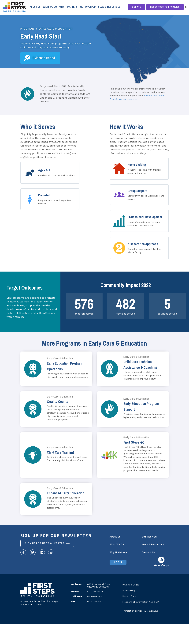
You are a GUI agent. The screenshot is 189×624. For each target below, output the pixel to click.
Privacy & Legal (130, 584)
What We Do (50, 7)
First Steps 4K (133, 442)
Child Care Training (60, 452)
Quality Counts (57, 401)
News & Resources (109, 7)
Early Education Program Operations (64, 366)
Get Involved (88, 7)
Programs (27, 29)
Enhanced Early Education (65, 493)
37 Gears (38, 604)
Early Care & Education (55, 29)
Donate (136, 7)
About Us (35, 7)
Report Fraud (129, 596)
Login (118, 562)
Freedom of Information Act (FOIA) (141, 602)
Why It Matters (68, 7)
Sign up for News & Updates (47, 543)
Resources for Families (165, 7)
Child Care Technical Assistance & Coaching (140, 365)
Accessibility (128, 590)
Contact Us (148, 552)
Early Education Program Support (141, 406)
